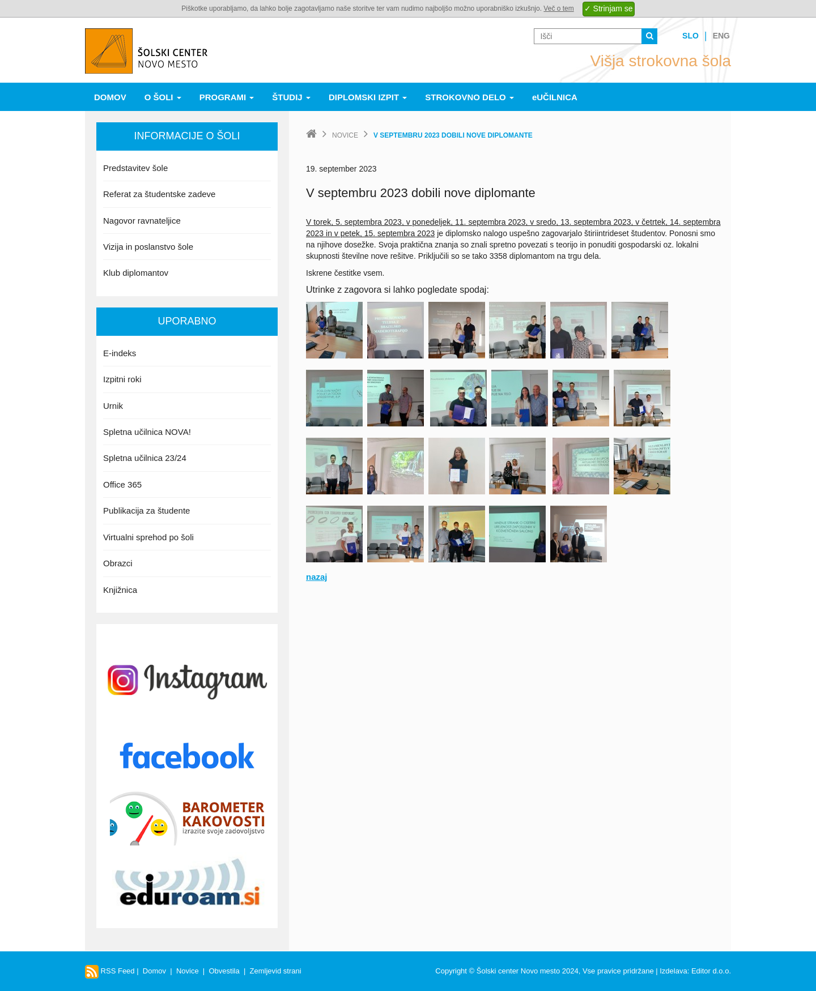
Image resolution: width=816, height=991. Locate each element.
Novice (345, 135)
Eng (721, 35)
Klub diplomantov (135, 272)
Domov (110, 97)
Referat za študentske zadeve (159, 194)
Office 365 (122, 484)
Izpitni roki (122, 379)
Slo (690, 35)
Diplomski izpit (368, 97)
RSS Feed (110, 971)
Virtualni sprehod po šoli (148, 537)
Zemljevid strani (275, 971)
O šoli (162, 97)
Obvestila (224, 971)
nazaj (317, 577)
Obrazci (118, 563)
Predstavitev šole (135, 168)
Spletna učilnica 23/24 (144, 458)
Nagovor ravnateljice (142, 220)
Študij (291, 97)
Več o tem (558, 8)
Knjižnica (120, 590)
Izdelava (673, 971)
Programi (226, 97)
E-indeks (119, 353)
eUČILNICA (554, 97)
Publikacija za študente (146, 510)
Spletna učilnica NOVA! (147, 432)
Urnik (113, 406)
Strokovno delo (469, 97)
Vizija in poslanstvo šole (148, 246)
